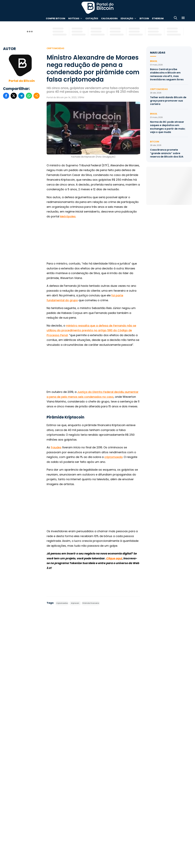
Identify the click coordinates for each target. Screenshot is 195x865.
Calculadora (109, 18)
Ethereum (158, 18)
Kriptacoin (75, 603)
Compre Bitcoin (55, 18)
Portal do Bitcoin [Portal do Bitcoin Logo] (97, 8)
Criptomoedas (55, 48)
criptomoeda (113, 457)
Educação (127, 18)
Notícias (73, 18)
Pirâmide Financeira (90, 603)
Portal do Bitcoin (22, 81)
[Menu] (183, 18)
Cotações (91, 18)
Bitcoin (144, 18)
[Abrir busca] (175, 18)
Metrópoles (68, 216)
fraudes (56, 447)
